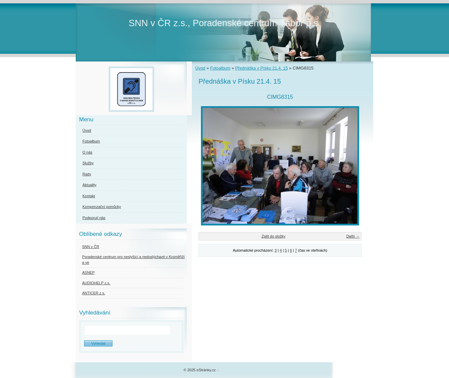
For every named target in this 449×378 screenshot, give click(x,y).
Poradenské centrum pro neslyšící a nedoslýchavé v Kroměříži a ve (133, 259)
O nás (87, 152)
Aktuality (89, 185)
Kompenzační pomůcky (101, 207)
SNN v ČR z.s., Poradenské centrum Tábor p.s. (225, 23)
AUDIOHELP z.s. (96, 283)
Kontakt (88, 196)
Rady (86, 174)
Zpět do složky (273, 236)
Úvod (200, 68)
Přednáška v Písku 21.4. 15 (261, 68)
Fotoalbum (220, 68)
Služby (88, 163)
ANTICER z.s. (93, 293)
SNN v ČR (90, 247)
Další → (352, 236)
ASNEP (88, 272)
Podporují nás (93, 218)
